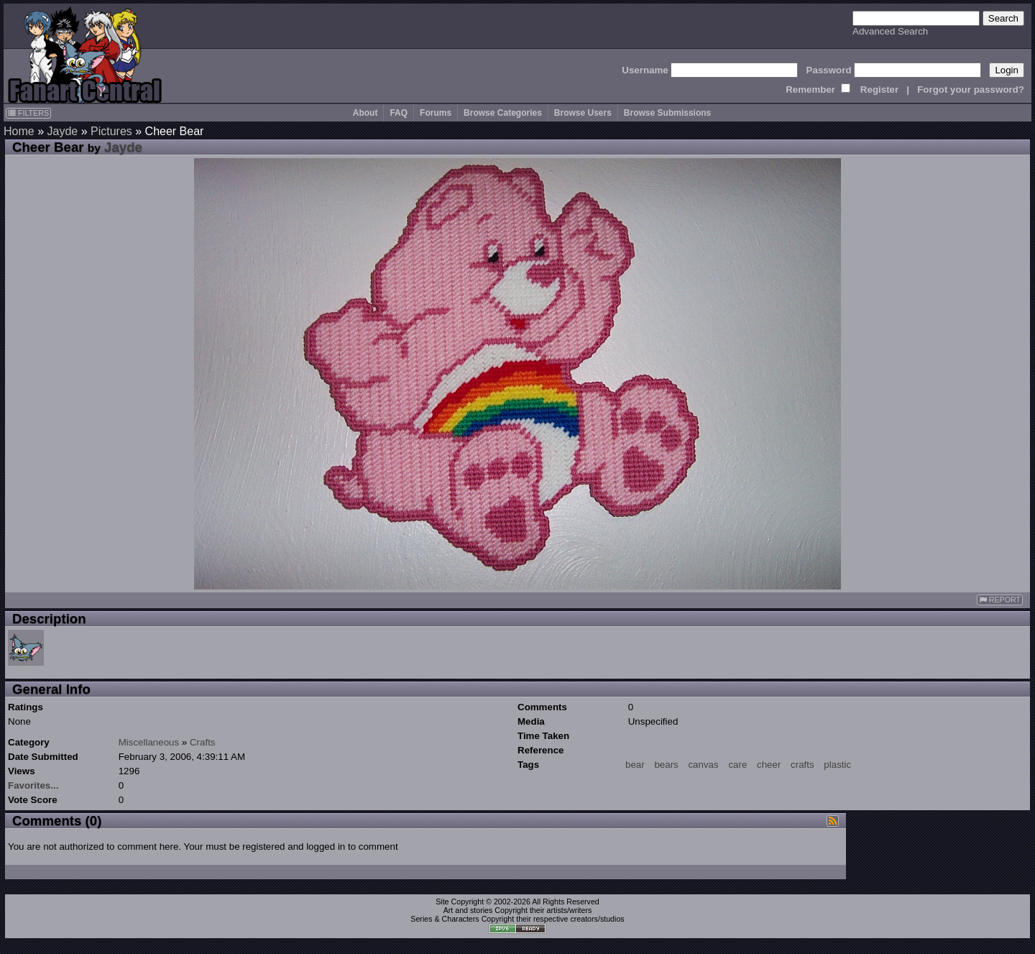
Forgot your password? (970, 89)
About (365, 113)
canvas (703, 764)
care (737, 764)
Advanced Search (890, 31)
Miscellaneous (149, 742)
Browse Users (583, 113)
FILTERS (28, 113)
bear (635, 764)
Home (19, 131)
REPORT (1000, 600)
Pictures (111, 131)
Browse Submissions (667, 113)
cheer (769, 764)
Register (879, 89)
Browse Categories (503, 113)
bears (666, 764)
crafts (802, 764)
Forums (435, 113)
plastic (837, 764)
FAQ (399, 113)
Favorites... (33, 785)
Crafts (203, 742)
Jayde (62, 131)
